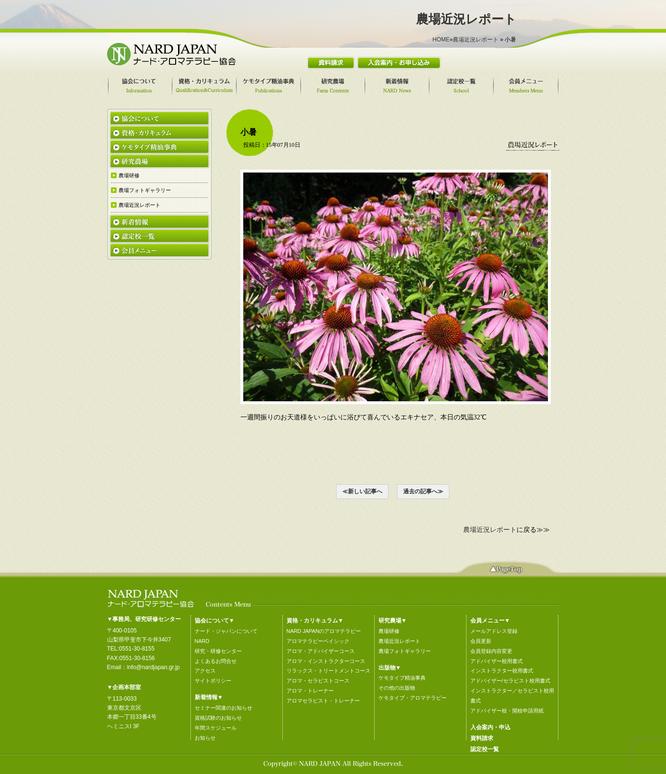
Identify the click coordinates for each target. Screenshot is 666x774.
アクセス (205, 670)
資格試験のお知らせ (218, 718)
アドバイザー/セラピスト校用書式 (510, 680)
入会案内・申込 (490, 727)
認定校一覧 (484, 749)
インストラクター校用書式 (501, 670)
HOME (440, 39)
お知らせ (205, 738)
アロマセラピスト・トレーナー (323, 700)
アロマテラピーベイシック (318, 641)
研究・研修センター (218, 651)
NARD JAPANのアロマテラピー (324, 631)
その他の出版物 (396, 688)
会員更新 (480, 641)
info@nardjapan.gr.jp (153, 667)
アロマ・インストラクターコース (326, 661)
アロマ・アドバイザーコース (321, 651)
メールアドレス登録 (493, 631)
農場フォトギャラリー (404, 651)
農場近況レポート (475, 39)
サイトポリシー (213, 680)
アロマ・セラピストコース (318, 680)
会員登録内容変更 (491, 651)
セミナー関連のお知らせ (223, 708)
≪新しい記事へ (362, 491)
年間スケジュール (216, 728)
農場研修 (388, 631)
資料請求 (481, 738)
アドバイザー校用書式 (496, 661)
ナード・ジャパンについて (226, 631)
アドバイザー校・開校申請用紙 (507, 710)
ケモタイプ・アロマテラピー (412, 698)
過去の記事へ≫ (423, 491)
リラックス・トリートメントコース (328, 670)
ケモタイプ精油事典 (402, 678)
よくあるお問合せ (216, 661)
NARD (202, 641)
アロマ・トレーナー (310, 690)
